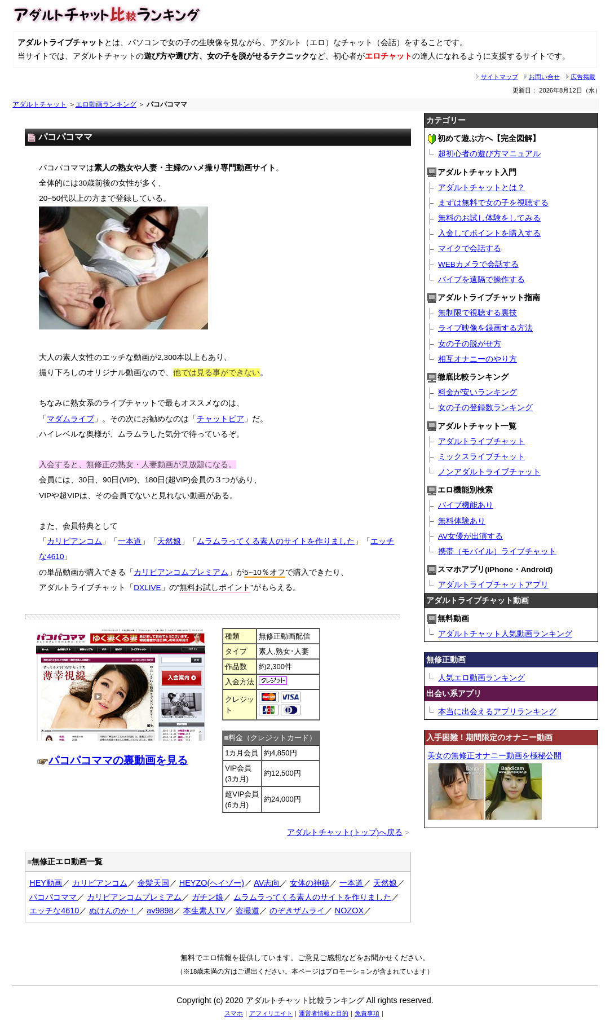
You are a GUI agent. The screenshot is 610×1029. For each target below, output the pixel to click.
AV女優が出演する (470, 536)
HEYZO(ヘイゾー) (211, 882)
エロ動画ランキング (106, 104)
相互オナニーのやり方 (477, 359)
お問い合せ (544, 76)
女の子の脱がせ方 (469, 344)
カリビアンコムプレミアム (181, 572)
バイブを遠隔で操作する (481, 279)
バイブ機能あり (465, 505)
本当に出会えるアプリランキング (497, 711)
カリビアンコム (74, 541)
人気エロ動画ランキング (481, 678)
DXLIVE (147, 587)
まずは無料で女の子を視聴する (493, 203)
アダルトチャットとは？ (481, 187)
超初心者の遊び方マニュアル (489, 153)
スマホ (233, 1013)
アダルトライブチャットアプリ (493, 585)
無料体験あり (461, 521)
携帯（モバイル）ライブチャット (497, 551)
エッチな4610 (54, 910)
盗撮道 (247, 910)
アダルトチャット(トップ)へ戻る (345, 832)
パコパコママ (53, 897)
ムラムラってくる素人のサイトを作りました (276, 541)
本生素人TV (204, 910)
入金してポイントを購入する (489, 233)
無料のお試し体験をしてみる (489, 218)
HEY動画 (45, 882)
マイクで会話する (469, 248)
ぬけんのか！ (112, 910)
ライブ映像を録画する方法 (485, 328)
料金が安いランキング (477, 392)
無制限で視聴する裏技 (477, 313)
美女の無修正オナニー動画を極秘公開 (494, 755)
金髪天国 (153, 882)
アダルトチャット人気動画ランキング (505, 634)
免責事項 (367, 1013)
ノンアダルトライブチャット (489, 472)
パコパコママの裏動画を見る (118, 760)
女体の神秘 (309, 882)
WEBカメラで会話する (478, 264)
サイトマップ (499, 76)
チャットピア (220, 419)
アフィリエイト (271, 1013)
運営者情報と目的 (323, 1013)
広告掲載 (583, 76)
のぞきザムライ (297, 910)
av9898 (160, 910)
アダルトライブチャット (481, 441)
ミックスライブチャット (481, 456)
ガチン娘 (207, 897)
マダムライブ (70, 419)
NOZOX (349, 910)
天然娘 (169, 541)
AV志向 (267, 882)
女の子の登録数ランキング (485, 407)
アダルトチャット (39, 104)
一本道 (130, 541)
